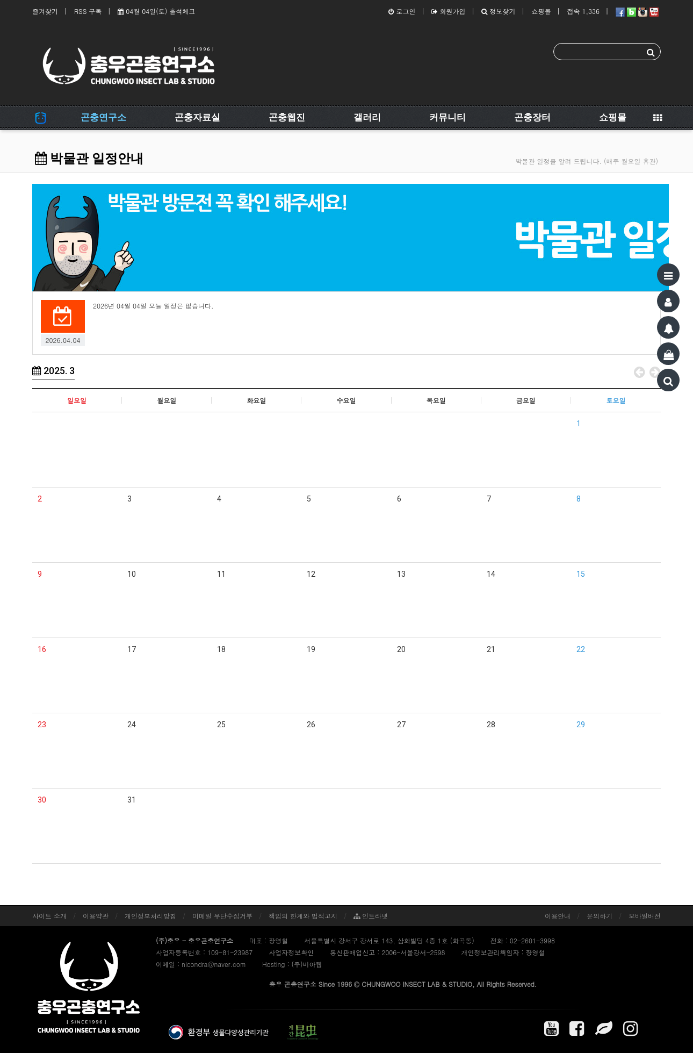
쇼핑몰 (541, 11)
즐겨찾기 (45, 11)
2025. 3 (53, 370)
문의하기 (599, 915)
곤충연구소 (103, 117)
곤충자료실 (197, 117)
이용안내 (558, 915)
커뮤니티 (447, 117)
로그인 (401, 11)
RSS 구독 (88, 11)
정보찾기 (498, 11)
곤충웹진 (287, 117)
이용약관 (96, 915)
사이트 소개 (49, 915)
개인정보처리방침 (150, 915)
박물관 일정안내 (89, 158)
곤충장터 (532, 117)
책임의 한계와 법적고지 (303, 915)
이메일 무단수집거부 (222, 915)
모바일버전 (645, 915)
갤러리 (367, 117)
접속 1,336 (583, 11)
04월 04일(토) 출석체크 (156, 11)
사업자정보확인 (291, 952)
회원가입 (448, 11)
